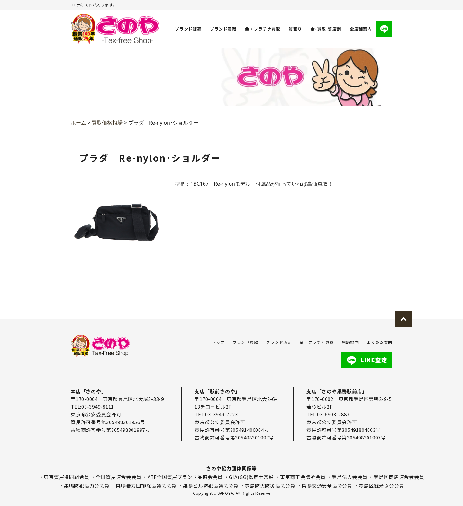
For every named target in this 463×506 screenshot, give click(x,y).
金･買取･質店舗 (325, 29)
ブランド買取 (223, 29)
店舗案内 (350, 342)
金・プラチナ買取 (262, 29)
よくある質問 (379, 342)
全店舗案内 (361, 29)
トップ (218, 342)
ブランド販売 (188, 29)
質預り (295, 29)
